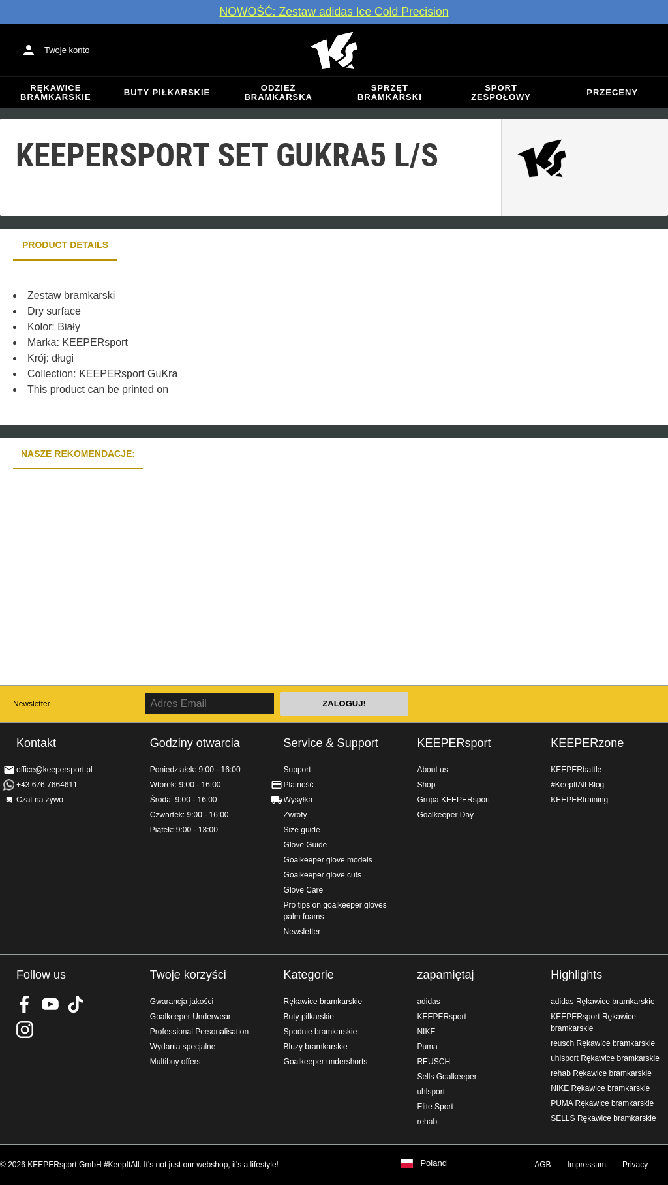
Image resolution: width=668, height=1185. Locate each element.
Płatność (299, 784)
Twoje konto (66, 50)
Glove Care (304, 889)
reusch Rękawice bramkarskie (603, 1043)
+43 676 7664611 (47, 784)
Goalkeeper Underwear (190, 1016)
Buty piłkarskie (167, 92)
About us (432, 769)
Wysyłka (298, 799)
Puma (427, 1046)
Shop (426, 784)
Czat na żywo (39, 799)
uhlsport (431, 1091)
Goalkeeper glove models (328, 859)
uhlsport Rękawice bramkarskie (605, 1058)
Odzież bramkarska (278, 92)
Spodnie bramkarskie (320, 1031)
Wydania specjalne (183, 1046)
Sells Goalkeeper (446, 1076)
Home (334, 50)
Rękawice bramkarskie (55, 92)
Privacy (635, 1164)
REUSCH (433, 1061)
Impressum (587, 1164)
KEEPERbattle (576, 769)
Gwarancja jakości (181, 1001)
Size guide (302, 829)
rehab (427, 1121)
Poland (433, 1163)
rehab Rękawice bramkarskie (601, 1073)
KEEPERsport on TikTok (75, 1004)
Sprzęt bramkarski (389, 92)
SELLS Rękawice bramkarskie (603, 1118)
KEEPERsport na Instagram (24, 1029)
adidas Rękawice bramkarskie (602, 1001)
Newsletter (31, 703)
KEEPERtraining (579, 799)
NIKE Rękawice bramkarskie (600, 1088)
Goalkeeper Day (445, 814)
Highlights (576, 974)
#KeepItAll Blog (577, 784)
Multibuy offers (175, 1061)
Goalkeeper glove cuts (322, 874)
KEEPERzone (587, 743)
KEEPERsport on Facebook (24, 1004)
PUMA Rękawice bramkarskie (602, 1103)
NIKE (426, 1031)
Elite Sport (435, 1106)
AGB (542, 1164)
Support (297, 769)
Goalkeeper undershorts (326, 1061)
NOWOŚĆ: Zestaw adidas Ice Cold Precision (333, 11)
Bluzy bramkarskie (316, 1046)
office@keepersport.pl (54, 769)
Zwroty (295, 814)
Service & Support (331, 743)
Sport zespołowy (501, 92)
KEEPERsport (454, 743)
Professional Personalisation (199, 1031)
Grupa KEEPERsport (453, 799)
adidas (428, 1001)
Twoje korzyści (188, 974)
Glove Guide (305, 844)
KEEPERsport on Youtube (50, 1004)
